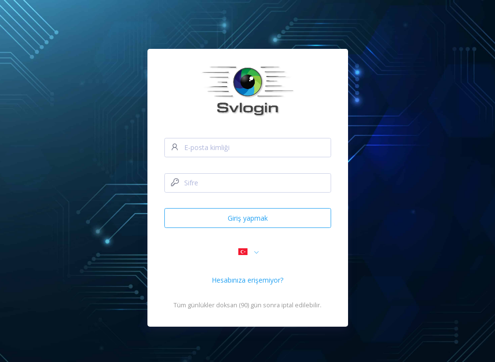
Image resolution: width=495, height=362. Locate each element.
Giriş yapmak (248, 218)
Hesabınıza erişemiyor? (247, 280)
